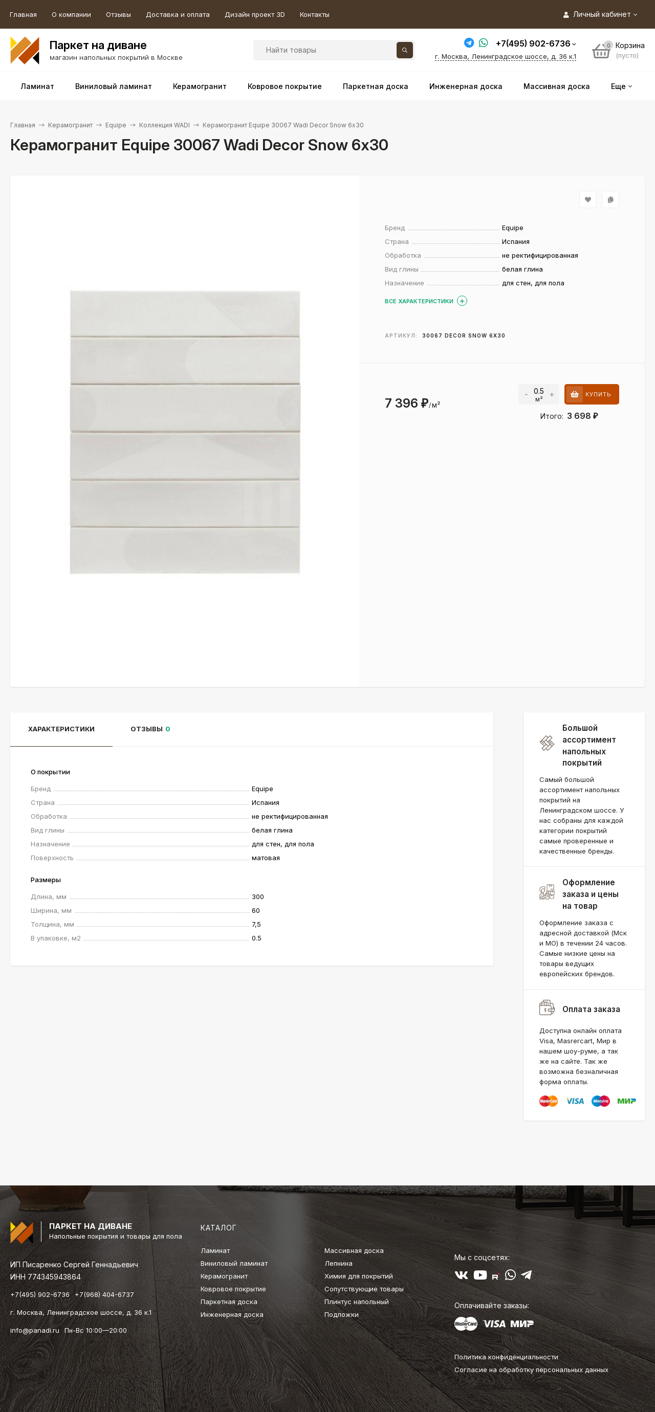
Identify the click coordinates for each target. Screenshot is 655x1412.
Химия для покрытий (358, 1276)
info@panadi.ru (34, 1330)
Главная (23, 14)
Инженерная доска (232, 1314)
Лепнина (338, 1263)
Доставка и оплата (178, 14)
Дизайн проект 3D (255, 14)
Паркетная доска (229, 1301)
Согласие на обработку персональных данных (531, 1369)
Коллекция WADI (164, 125)
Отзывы (118, 14)
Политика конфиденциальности (506, 1357)
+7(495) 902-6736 (533, 43)
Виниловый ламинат (234, 1263)
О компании (71, 14)
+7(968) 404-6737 (104, 1294)
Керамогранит (70, 125)
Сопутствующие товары (364, 1289)
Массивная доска (354, 1250)
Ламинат (215, 1250)
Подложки (341, 1314)
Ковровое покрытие (233, 1289)
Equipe (115, 125)
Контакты (315, 14)
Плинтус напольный (356, 1301)
